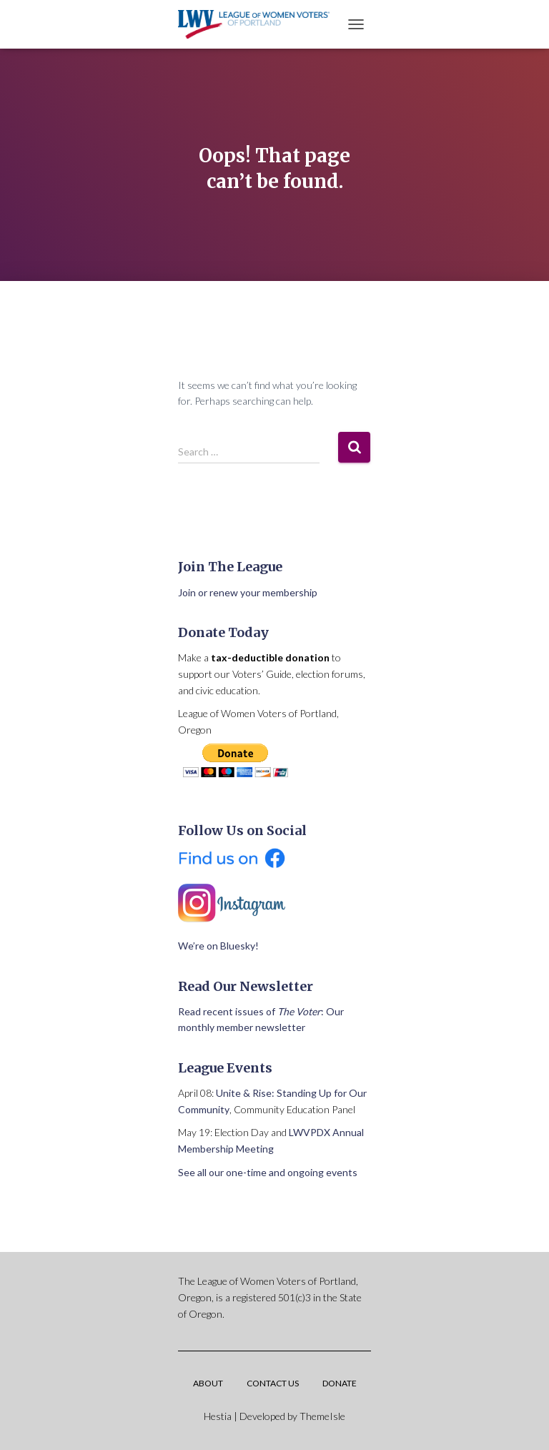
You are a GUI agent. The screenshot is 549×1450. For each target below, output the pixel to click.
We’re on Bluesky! (218, 945)
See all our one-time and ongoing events (267, 1172)
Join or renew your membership (247, 592)
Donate (339, 1383)
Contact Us (273, 1383)
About (208, 1383)
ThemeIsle (322, 1416)
